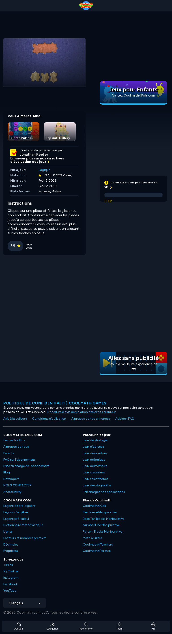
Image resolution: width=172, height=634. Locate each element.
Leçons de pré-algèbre (19, 506)
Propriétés (10, 551)
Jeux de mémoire (95, 466)
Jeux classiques (94, 472)
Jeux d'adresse (93, 447)
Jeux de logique (94, 460)
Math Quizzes (92, 538)
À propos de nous (16, 447)
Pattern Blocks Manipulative (102, 531)
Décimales (10, 544)
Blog (6, 472)
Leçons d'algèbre (15, 512)
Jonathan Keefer (34, 155)
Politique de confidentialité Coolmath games (54, 403)
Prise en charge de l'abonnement (26, 466)
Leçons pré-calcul (16, 519)
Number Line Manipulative (101, 525)
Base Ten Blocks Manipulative (103, 519)
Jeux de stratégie (95, 440)
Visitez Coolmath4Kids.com (133, 95)
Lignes (8, 531)
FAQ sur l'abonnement (19, 460)
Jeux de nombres (95, 453)
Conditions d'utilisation (49, 419)
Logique (44, 170)
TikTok (8, 565)
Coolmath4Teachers (98, 544)
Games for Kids (14, 440)
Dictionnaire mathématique (23, 525)
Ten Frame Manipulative (99, 512)
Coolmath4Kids (94, 506)
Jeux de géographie (97, 485)
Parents (8, 453)
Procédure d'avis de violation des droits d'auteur (81, 412)
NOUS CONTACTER (17, 485)
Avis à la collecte (15, 419)
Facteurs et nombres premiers (24, 538)
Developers (11, 479)
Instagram (10, 578)
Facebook (10, 584)
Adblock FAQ (124, 419)
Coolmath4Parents (97, 551)
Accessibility (12, 492)
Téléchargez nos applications (104, 492)
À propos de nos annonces (90, 419)
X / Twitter (10, 571)
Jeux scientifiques (95, 479)
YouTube (9, 591)
